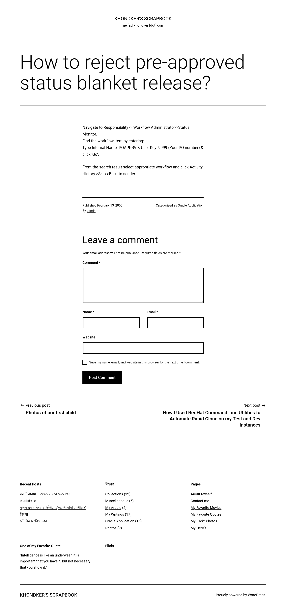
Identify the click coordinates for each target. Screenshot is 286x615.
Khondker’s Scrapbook (143, 18)
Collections (114, 494)
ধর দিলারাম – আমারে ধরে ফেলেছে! (45, 494)
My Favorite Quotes (206, 514)
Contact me (200, 501)
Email (152, 312)
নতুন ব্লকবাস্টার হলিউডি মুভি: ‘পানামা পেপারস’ (53, 507)
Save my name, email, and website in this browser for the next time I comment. (144, 362)
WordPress (256, 595)
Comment (91, 262)
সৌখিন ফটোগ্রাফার (33, 521)
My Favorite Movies (206, 507)
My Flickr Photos (204, 521)
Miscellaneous (116, 501)
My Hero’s (198, 528)
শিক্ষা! (24, 514)
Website (88, 337)
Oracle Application (191, 205)
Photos (111, 528)
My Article (113, 507)
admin (91, 211)
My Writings (114, 514)
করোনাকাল (28, 501)
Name (88, 312)
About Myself (201, 494)
